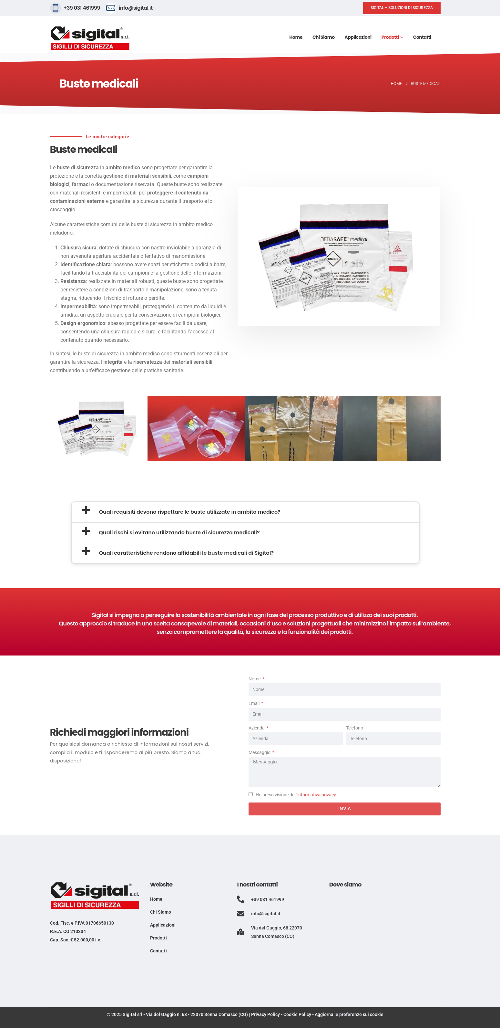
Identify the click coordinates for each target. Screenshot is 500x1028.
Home (295, 37)
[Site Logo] (90, 38)
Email (254, 703)
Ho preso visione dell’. (296, 795)
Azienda (257, 728)
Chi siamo (323, 37)
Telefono (354, 728)
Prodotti (390, 37)
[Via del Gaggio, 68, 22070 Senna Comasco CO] (385, 943)
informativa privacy (316, 795)
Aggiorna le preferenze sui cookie (349, 1014)
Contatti (422, 37)
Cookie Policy (297, 1014)
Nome (255, 679)
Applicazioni (358, 37)
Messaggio (260, 752)
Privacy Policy (265, 1014)
